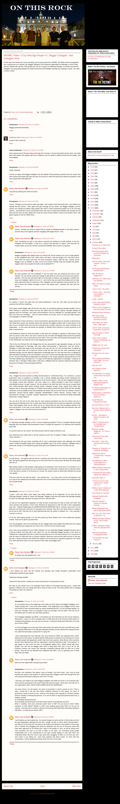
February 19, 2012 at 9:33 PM (28, 167)
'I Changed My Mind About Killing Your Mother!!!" (101, 474)
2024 (92, 170)
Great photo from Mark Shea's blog (100, 437)
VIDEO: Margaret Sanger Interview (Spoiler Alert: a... (101, 527)
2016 (92, 195)
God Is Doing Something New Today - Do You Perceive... (101, 360)
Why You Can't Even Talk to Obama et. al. (101, 514)
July (94, 226)
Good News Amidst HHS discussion (101, 349)
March (94, 239)
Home (42, 786)
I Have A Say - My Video (100, 289)
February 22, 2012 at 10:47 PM (34, 669)
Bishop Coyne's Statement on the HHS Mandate (101, 489)
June (94, 230)
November (96, 214)
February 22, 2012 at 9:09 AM (38, 419)
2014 (92, 202)
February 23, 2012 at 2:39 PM (44, 717)
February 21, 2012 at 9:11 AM (44, 238)
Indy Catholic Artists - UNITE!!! (99, 369)
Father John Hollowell (17, 188)
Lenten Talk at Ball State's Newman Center (101, 303)
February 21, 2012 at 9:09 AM (44, 226)
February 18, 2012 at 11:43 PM (32, 150)
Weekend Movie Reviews (101, 312)
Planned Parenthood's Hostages (100, 497)
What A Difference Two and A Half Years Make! (101, 509)
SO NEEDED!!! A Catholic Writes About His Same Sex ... (101, 375)
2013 (92, 205)
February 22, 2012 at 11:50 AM (38, 568)
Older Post (76, 786)
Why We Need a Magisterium (98, 275)
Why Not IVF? (97, 365)
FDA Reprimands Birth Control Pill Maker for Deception (100, 253)
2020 (92, 183)
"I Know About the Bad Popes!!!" (100, 539)
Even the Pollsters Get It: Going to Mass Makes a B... (101, 410)
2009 (92, 554)
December (96, 211)
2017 (92, 192)
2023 (92, 173)
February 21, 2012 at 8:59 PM (28, 299)
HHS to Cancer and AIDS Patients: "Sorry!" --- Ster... (101, 263)
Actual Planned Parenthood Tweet (99, 401)
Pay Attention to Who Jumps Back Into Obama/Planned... (99, 462)
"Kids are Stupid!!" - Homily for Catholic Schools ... (99, 503)
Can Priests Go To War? (100, 493)
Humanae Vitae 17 (98, 478)
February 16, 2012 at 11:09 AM (29, 124)
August (95, 223)
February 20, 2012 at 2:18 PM (38, 188)
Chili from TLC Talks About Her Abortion (101, 280)
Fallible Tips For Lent (99, 345)
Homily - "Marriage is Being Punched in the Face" (100, 417)
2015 (92, 198)
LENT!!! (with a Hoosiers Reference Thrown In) (101, 329)
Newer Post (8, 786)
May (94, 233)
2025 (92, 167)
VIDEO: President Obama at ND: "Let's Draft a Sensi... (101, 520)
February (95, 242)
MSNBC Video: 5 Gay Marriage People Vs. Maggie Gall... (100, 383)
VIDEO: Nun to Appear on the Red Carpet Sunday (101, 308)
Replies (14, 222)
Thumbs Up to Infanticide (101, 245)
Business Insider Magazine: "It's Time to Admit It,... (101, 431)
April (94, 236)
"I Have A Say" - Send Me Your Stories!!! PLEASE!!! (101, 294)
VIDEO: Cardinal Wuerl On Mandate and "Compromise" (100, 424)
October (95, 217)
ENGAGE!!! (96, 258)
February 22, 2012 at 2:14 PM (34, 601)
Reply (11, 130)
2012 (92, 208)
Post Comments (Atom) (46, 794)
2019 (92, 186)
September (96, 220)
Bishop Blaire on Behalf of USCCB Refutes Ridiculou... (101, 395)
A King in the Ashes (99, 248)
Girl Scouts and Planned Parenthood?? (100, 269)
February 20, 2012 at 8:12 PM (28, 201)
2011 (92, 548)
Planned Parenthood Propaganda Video (99, 533)
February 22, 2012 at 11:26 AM (29, 491)
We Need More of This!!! (100, 405)
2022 (92, 176)
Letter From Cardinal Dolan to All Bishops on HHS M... (101, 340)
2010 (92, 551)
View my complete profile (97, 583)
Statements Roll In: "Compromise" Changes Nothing (101, 455)
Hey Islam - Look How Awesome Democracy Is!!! (100, 443)
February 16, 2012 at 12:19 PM (31, 137)
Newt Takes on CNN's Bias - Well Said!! (100, 324)
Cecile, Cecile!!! (97, 299)
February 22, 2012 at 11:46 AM (44, 552)
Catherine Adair (14, 137)
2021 (92, 179)
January (95, 543)
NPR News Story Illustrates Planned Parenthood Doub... (100, 317)
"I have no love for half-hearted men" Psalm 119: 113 (100, 483)
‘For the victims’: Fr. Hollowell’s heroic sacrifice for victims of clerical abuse (102, 71)
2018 (92, 189)
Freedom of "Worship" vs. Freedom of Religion (101, 449)
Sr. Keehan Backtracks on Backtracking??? (101, 389)
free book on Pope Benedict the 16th (101, 155)
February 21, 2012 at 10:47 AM (34, 252)
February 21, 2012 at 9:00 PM (28, 373)
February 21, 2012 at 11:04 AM (44, 271)
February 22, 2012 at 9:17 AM (38, 455)
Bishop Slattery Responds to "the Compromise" (101, 468)
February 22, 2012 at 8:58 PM (44, 659)
